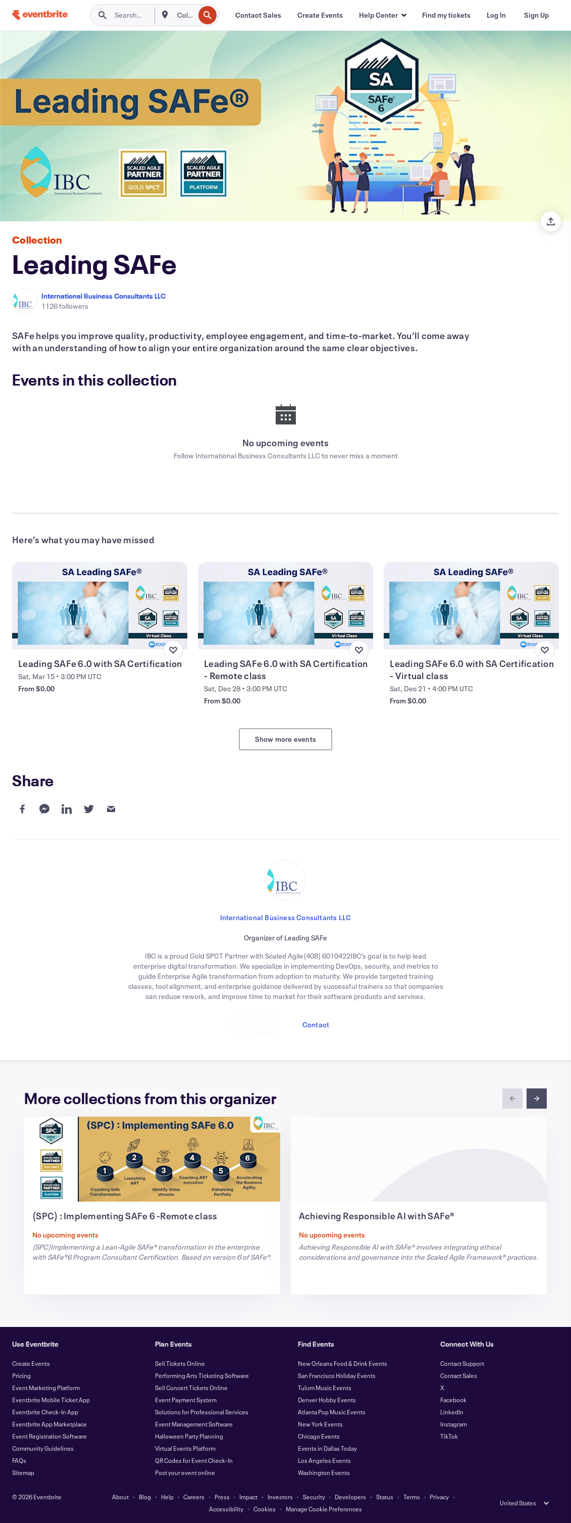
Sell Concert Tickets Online (191, 1388)
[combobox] (184, 15)
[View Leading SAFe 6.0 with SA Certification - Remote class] (285, 605)
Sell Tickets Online (180, 1363)
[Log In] (496, 15)
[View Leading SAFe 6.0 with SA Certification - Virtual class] (471, 605)
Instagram (453, 1424)
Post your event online (185, 1472)
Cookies (264, 1509)
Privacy (439, 1497)
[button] (382, 15)
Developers (350, 1497)
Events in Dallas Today (327, 1448)
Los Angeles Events (324, 1460)
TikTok (449, 1436)
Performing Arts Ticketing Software (202, 1375)
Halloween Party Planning (189, 1436)
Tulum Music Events (324, 1388)
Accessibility (226, 1509)
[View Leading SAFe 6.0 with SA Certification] (99, 605)
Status (384, 1497)
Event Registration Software (49, 1436)
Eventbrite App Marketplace (49, 1424)
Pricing (21, 1375)
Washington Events (324, 1472)
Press (222, 1497)
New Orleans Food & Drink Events (342, 1363)
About (120, 1497)
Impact (248, 1497)
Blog (145, 1497)
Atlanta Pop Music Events (332, 1412)
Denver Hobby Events (327, 1400)
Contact (315, 1024)
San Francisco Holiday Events (337, 1375)
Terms (411, 1497)
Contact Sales (458, 1375)
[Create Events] (320, 15)
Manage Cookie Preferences (324, 1509)
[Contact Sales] (258, 15)
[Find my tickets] (446, 15)
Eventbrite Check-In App (45, 1412)
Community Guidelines (43, 1448)
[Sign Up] (536, 15)
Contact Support (462, 1363)
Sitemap (23, 1472)
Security (314, 1497)
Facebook (453, 1400)
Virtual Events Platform (185, 1448)
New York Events (320, 1424)
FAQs (19, 1460)
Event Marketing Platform (46, 1388)
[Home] (40, 15)
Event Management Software (194, 1424)
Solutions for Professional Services (201, 1412)
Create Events (31, 1363)
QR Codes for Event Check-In (194, 1460)
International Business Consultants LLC (103, 296)
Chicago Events (319, 1436)
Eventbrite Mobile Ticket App (51, 1400)
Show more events (285, 739)
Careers (193, 1497)
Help (167, 1497)
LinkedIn (451, 1412)
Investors (280, 1497)
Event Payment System (186, 1400)
